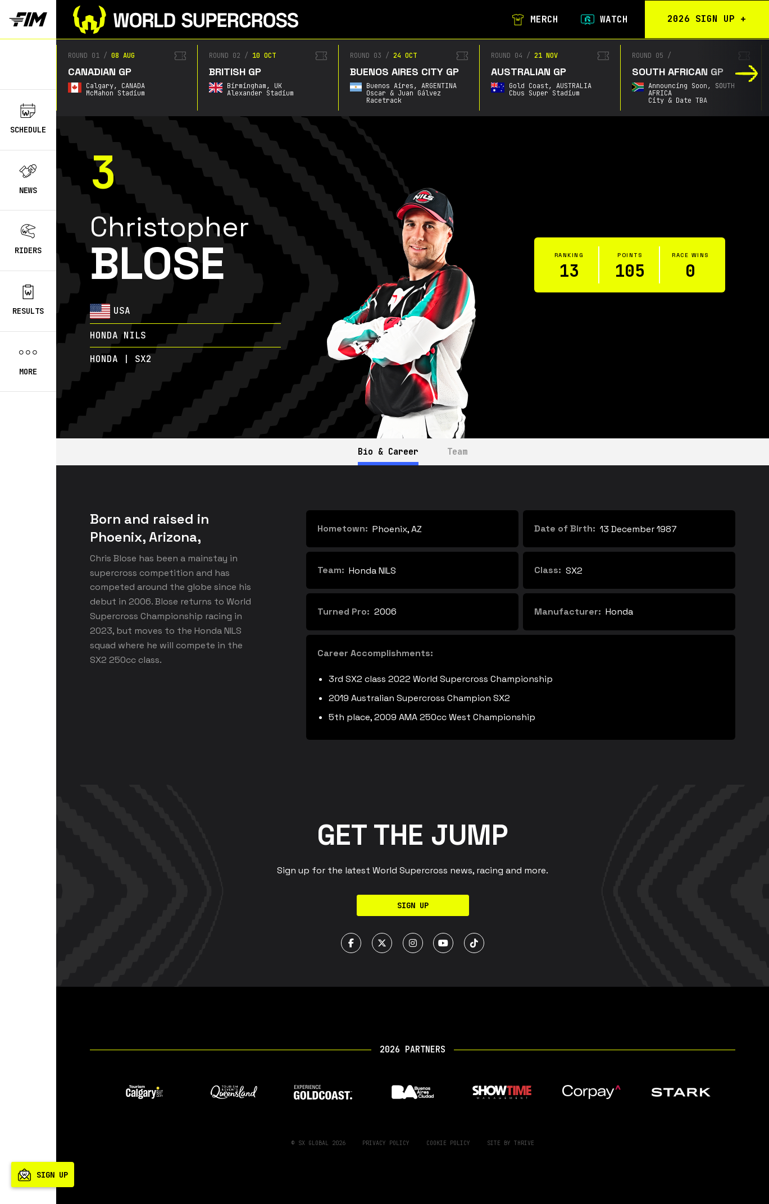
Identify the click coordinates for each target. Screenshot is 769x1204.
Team (463, 451)
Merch (529, 19)
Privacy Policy (385, 1143)
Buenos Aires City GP (404, 71)
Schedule (28, 119)
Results (28, 300)
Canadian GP (99, 71)
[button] (746, 73)
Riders (28, 239)
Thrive (524, 1143)
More (28, 361)
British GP (235, 71)
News (28, 179)
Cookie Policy (448, 1143)
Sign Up (413, 905)
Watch (599, 19)
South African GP (678, 71)
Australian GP (528, 71)
